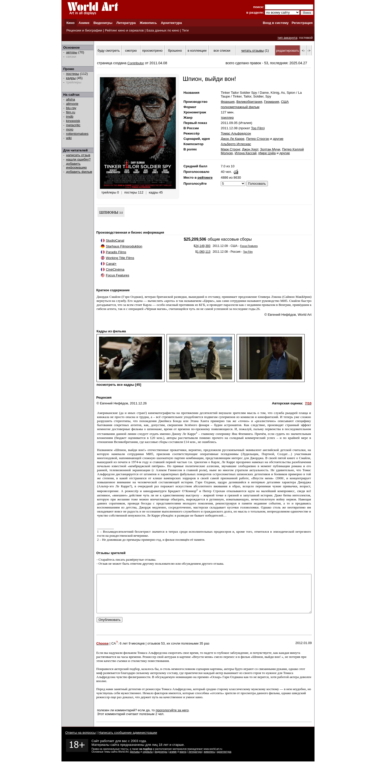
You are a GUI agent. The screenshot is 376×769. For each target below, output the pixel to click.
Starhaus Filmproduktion (124, 246)
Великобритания (249, 102)
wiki (69, 138)
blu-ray (71, 108)
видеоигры (161, 759)
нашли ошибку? (78, 159)
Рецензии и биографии (84, 30)
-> (308, 50)
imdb (69, 116)
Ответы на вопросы (80, 740)
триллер (227, 117)
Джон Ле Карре (232, 139)
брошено (175, 50)
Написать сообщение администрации (128, 740)
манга (182, 759)
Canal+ (111, 264)
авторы (71, 52)
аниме (173, 759)
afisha (70, 99)
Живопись (148, 23)
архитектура (224, 759)
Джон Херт (250, 149)
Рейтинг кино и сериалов (124, 30)
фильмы (135, 759)
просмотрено (152, 50)
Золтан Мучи (270, 149)
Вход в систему (276, 23)
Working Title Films (120, 258)
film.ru (70, 112)
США (285, 102)
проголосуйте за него (172, 718)
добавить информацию (76, 165)
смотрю (131, 50)
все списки (222, 50)
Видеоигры (102, 23)
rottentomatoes (77, 134)
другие (278, 139)
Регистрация (302, 23)
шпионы (108, 212)
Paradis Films (116, 252)
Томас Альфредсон (236, 133)
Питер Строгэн (257, 139)
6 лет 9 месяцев (132, 651)
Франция (228, 102)
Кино (70, 23)
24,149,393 (202, 246)
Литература (126, 23)
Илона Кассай (246, 153)
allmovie (72, 104)
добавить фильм (79, 172)
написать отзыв (78, 155)
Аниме (84, 23)
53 (163, 651)
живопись (209, 759)
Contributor (136, 63)
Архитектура (171, 23)
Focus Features (117, 275)
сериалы (148, 759)
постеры (72, 74)
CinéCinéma (115, 269)
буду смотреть (109, 50)
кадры (71, 78)
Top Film (257, 128)
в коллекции (196, 50)
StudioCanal (115, 240)
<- (303, 50)
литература (195, 759)
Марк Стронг (230, 149)
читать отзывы (252, 50)
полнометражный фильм (240, 107)
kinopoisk (73, 121)
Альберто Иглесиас (236, 144)
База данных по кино (162, 30)
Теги (185, 30)
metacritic (73, 125)
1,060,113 (203, 251)
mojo (69, 129)
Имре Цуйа (267, 153)
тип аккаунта (287, 38)
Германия (271, 102)
